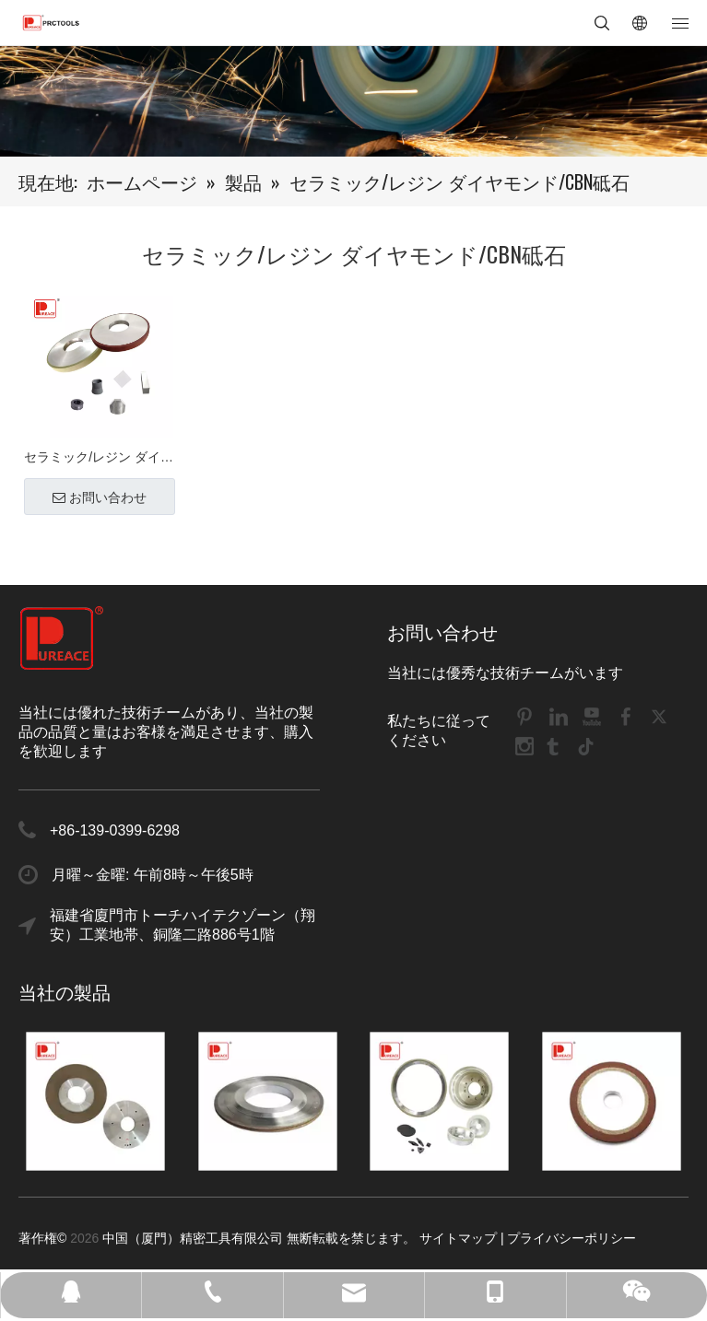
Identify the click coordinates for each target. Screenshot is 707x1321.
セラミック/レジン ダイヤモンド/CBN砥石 (98, 459)
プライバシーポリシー (571, 1238)
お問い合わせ (100, 497)
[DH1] (353, 101)
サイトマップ (458, 1238)
